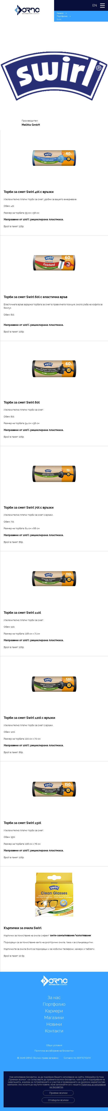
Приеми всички (58, 1093)
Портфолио (62, 16)
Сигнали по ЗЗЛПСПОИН (77, 1058)
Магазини (54, 1017)
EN (94, 5)
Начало (60, 13)
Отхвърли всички (58, 1100)
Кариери (54, 1010)
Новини (54, 1024)
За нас (54, 997)
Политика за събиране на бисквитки (54, 1050)
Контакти (54, 1030)
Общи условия (54, 1045)
